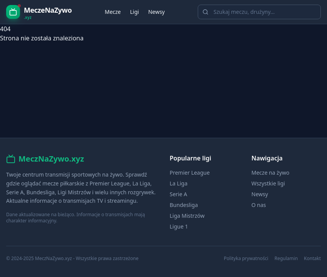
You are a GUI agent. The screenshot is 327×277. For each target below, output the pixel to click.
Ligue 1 (179, 226)
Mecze (113, 11)
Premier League (190, 172)
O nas (259, 205)
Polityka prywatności (246, 258)
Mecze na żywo (271, 172)
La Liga (178, 183)
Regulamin (286, 258)
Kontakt (312, 258)
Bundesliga (184, 205)
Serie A (178, 194)
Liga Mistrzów (187, 215)
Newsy (156, 11)
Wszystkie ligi (268, 183)
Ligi (134, 11)
